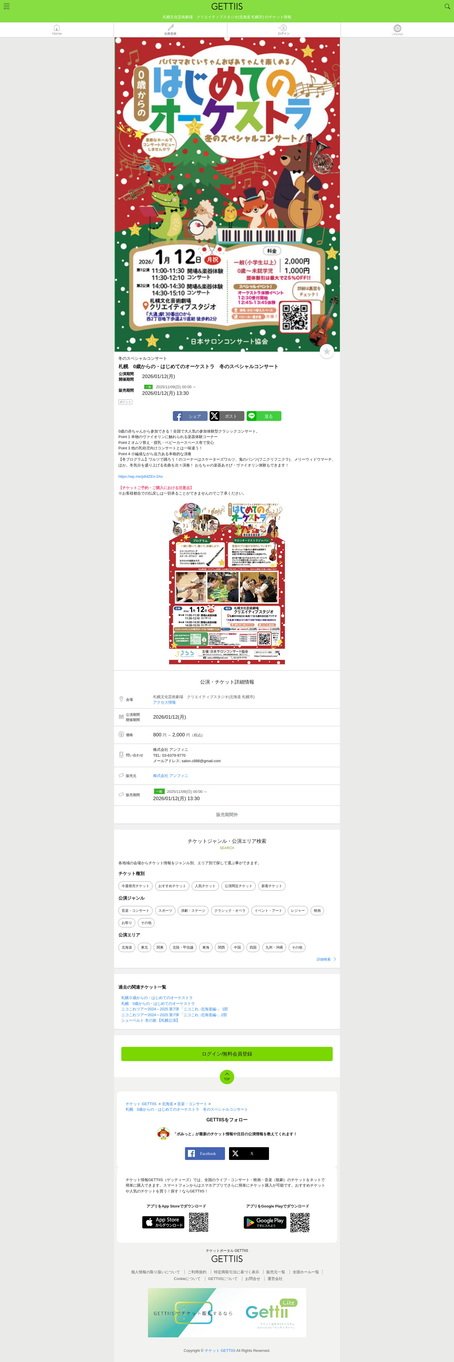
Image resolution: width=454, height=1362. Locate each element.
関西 (221, 947)
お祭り (127, 923)
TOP (227, 1079)
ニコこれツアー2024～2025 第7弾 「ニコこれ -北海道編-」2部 (174, 1015)
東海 (205, 947)
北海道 (127, 947)
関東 (160, 947)
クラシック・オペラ (230, 911)
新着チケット (271, 886)
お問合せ (252, 1278)
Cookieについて (187, 1278)
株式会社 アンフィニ (170, 775)
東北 (144, 947)
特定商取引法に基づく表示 (236, 1272)
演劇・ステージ (193, 911)
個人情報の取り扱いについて (155, 1272)
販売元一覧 (275, 1272)
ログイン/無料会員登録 (227, 1054)
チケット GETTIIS (220, 1350)
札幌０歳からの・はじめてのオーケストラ (157, 998)
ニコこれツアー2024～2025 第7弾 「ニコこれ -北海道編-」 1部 (174, 1009)
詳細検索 (324, 959)
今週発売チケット (135, 886)
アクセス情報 (164, 702)
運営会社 (275, 1278)
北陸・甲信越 (183, 947)
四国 (253, 947)
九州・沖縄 (274, 947)
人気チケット (205, 886)
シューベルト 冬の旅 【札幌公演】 (150, 1020)
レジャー (298, 911)
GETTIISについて (223, 1278)
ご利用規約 (197, 1272)
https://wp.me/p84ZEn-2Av (140, 476)
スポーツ (165, 911)
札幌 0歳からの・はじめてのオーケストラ (158, 1003)
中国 (237, 947)
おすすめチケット (172, 886)
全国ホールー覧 (306, 1272)
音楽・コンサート (135, 911)
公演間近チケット (238, 886)
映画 (317, 911)
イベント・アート (268, 911)
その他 (146, 923)
